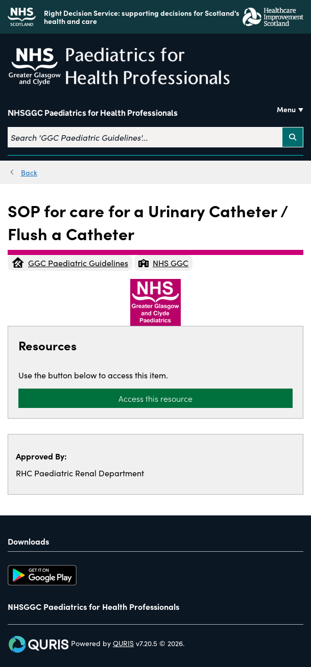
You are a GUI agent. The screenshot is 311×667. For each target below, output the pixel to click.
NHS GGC (163, 262)
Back (29, 172)
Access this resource (155, 398)
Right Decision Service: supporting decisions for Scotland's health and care (142, 17)
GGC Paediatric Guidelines (70, 262)
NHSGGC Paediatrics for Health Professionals (93, 113)
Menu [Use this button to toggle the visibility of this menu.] (286, 109)
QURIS (123, 643)
